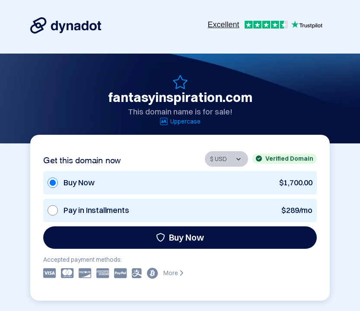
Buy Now (180, 237)
